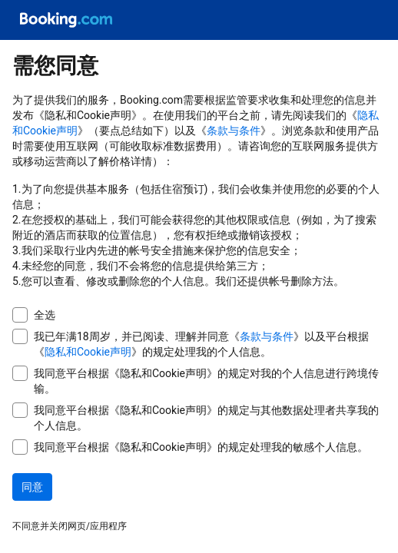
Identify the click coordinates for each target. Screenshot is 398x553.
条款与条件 (233, 130)
